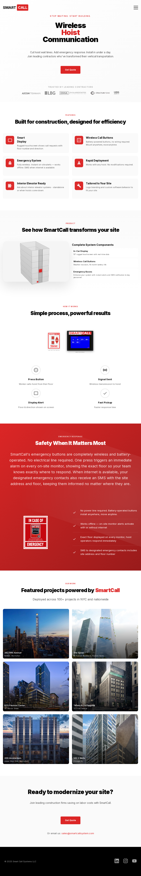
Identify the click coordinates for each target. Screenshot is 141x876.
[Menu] (136, 7)
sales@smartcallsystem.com (78, 833)
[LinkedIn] (117, 861)
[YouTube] (134, 861)
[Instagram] (125, 861)
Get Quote (70, 69)
